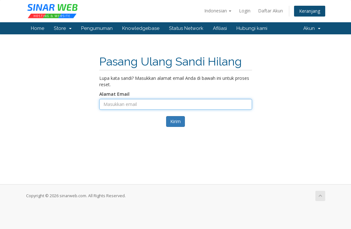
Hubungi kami (251, 28)
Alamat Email (114, 94)
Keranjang (309, 11)
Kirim (175, 121)
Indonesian (217, 11)
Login (244, 11)
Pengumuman (97, 28)
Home (37, 28)
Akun (311, 28)
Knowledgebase (140, 28)
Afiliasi (220, 28)
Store (63, 28)
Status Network (186, 28)
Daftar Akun (270, 11)
